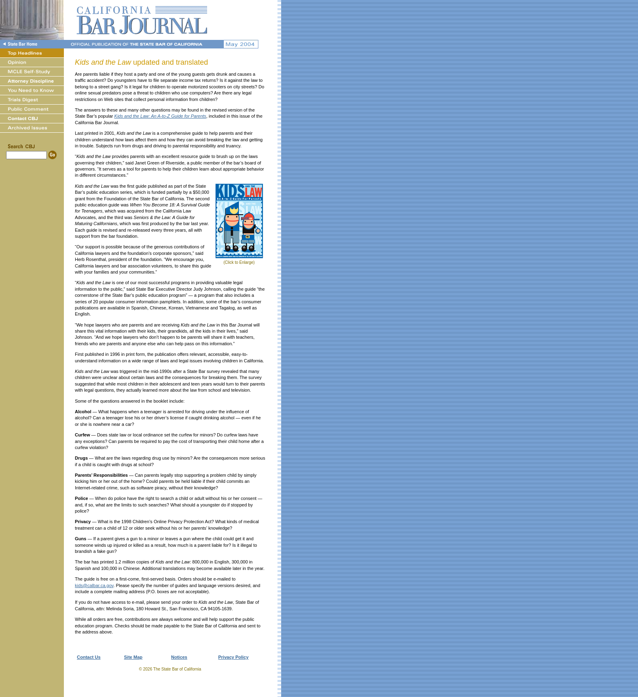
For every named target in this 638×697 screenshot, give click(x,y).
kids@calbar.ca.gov (94, 585)
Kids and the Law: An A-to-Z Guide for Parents (160, 116)
